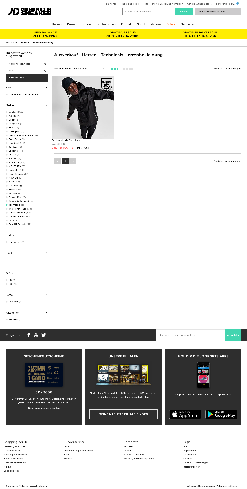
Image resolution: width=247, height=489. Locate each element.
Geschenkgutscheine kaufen (44, 408)
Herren (57, 24)
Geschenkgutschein (15, 462)
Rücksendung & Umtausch (78, 450)
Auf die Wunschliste (198, 4)
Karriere (128, 446)
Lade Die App (11, 470)
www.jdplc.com (38, 486)
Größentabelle (12, 450)
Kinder (87, 24)
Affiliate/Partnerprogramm (139, 458)
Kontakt (68, 458)
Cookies (188, 458)
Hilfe (145, 4)
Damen (72, 24)
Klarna (7, 466)
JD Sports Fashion (134, 454)
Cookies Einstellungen (195, 462)
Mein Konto (110, 4)
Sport (141, 24)
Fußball (126, 24)
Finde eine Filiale (130, 4)
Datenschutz (190, 454)
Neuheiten (188, 24)
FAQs (67, 446)
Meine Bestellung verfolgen (167, 4)
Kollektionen (106, 24)
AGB (185, 446)
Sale (27, 70)
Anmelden (233, 335)
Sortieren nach (62, 68)
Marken (155, 24)
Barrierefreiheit (191, 466)
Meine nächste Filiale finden (123, 414)
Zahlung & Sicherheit (15, 454)
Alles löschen (16, 77)
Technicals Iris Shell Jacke (66, 140)
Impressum (189, 450)
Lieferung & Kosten (14, 446)
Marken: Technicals (27, 63)
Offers (170, 24)
